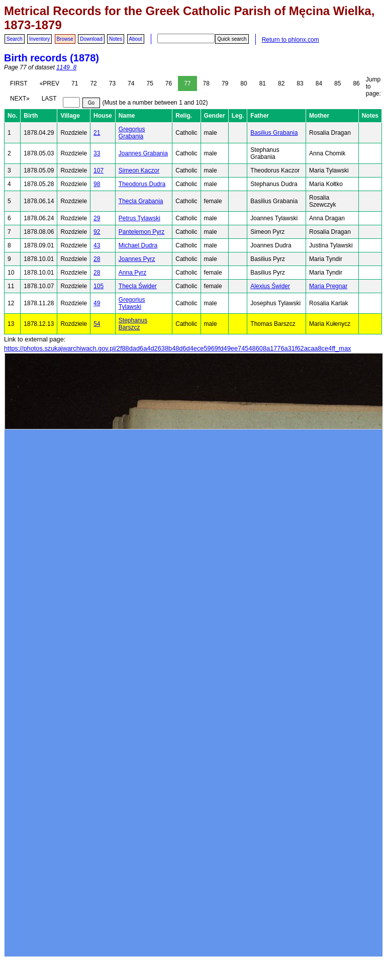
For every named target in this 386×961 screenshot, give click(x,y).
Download (91, 39)
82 (281, 83)
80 (243, 83)
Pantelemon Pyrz (141, 231)
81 (262, 83)
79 (225, 83)
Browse (65, 39)
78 (206, 83)
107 (98, 170)
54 (96, 323)
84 (319, 83)
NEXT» (20, 98)
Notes (115, 39)
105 (98, 286)
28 (96, 259)
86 (356, 83)
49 (96, 303)
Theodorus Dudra (142, 184)
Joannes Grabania (143, 153)
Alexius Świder (270, 286)
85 (337, 83)
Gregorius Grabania (132, 133)
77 (187, 83)
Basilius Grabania (274, 132)
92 (96, 231)
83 (300, 83)
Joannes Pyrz (137, 259)
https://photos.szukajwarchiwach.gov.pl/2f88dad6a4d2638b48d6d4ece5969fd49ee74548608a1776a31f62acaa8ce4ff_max (177, 348)
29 (96, 218)
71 (74, 83)
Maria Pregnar (328, 286)
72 (93, 83)
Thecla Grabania (141, 201)
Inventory (39, 39)
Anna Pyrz (132, 272)
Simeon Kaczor (139, 170)
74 (131, 83)
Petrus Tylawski (139, 218)
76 (168, 83)
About (135, 39)
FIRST (19, 83)
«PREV (49, 83)
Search (15, 39)
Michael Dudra (138, 245)
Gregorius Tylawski (132, 303)
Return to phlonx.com (290, 39)
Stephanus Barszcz (133, 324)
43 (96, 245)
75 (149, 83)
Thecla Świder (138, 286)
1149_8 (66, 67)
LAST (49, 98)
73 (112, 83)
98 (96, 184)
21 (96, 132)
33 (96, 153)
